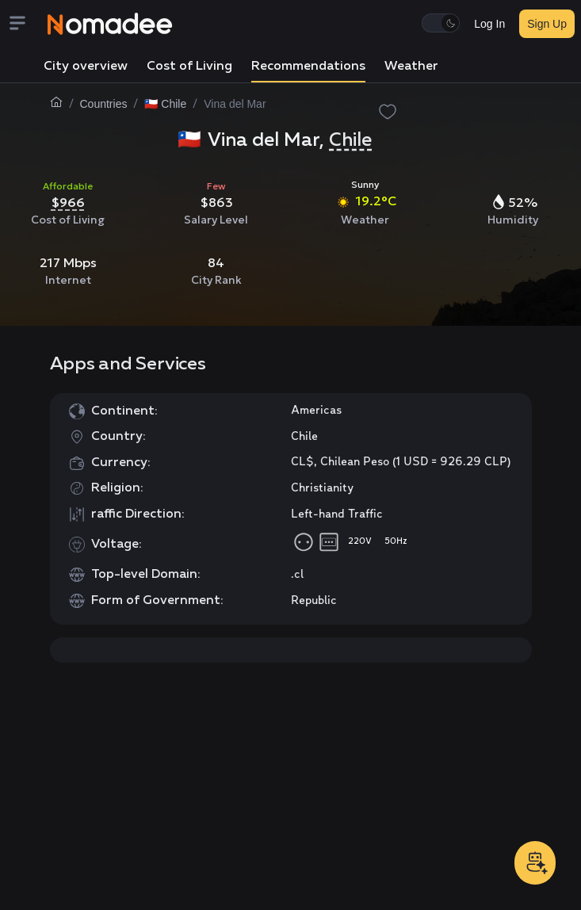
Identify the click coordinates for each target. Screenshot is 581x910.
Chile (350, 140)
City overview (86, 66)
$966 (68, 202)
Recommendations (308, 66)
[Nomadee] (110, 23)
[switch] (441, 22)
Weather (411, 66)
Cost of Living (189, 66)
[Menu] (27, 24)
